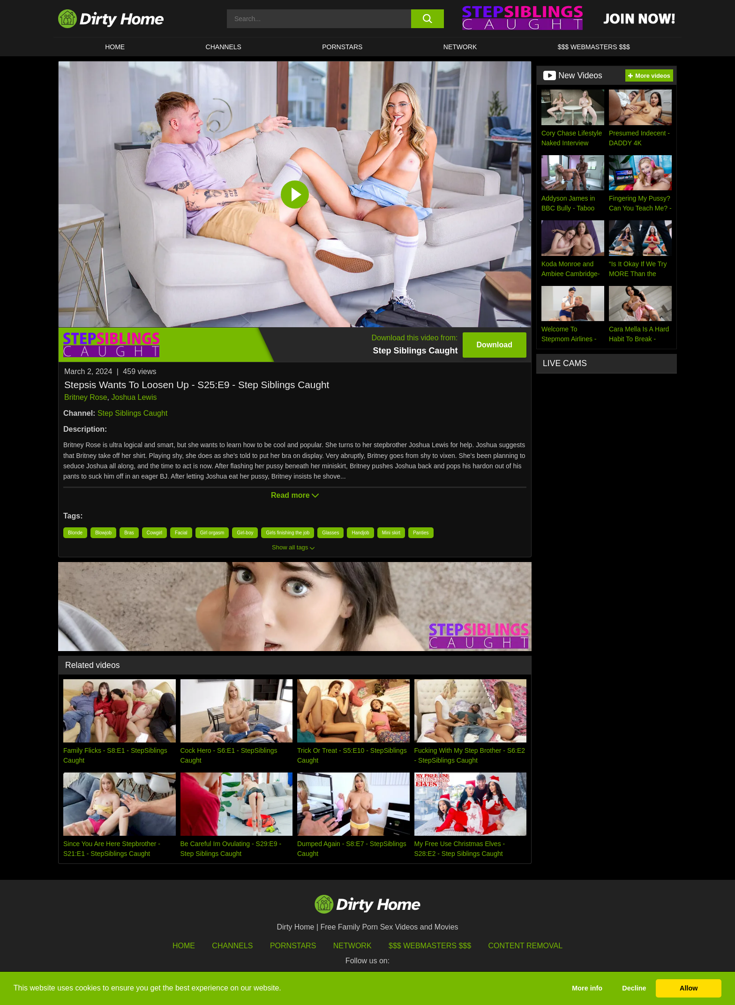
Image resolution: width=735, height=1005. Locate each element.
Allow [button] (689, 988)
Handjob (360, 532)
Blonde (75, 532)
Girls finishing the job (287, 532)
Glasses (330, 532)
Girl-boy (245, 532)
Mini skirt (391, 532)
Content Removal (525, 946)
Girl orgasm (212, 532)
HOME (115, 47)
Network (460, 47)
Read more (295, 495)
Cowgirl (154, 532)
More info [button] (587, 988)
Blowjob (103, 532)
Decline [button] (634, 988)
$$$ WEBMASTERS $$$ (594, 47)
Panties (420, 532)
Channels (232, 946)
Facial (181, 532)
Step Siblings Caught (132, 413)
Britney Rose (85, 397)
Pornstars (342, 47)
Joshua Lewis (134, 397)
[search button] (427, 18)
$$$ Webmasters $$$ (430, 946)
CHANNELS (223, 47)
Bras (129, 532)
